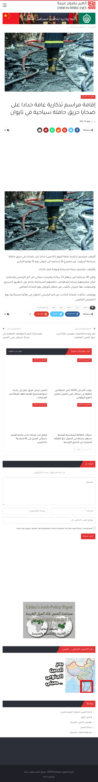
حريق (61, 307)
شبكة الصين (86, 727)
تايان (77, 307)
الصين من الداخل (88, 97)
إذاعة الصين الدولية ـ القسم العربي (76, 712)
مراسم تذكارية (43, 307)
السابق (87, 449)
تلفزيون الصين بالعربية (81, 722)
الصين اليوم (86, 717)
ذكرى (54, 307)
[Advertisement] (49, 160)
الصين (85, 307)
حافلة (69, 307)
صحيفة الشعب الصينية (81, 732)
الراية (45, 777)
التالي (77, 449)
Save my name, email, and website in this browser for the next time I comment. (54, 528)
